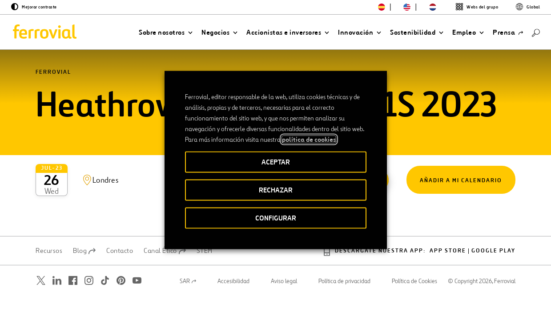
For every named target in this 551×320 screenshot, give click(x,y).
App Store (448, 231)
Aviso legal (284, 262)
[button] (165, 32)
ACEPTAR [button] (275, 162)
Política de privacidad (344, 262)
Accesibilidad (233, 262)
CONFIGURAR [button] (275, 218)
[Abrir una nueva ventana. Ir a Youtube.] (137, 261)
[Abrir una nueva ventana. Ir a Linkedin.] (57, 261)
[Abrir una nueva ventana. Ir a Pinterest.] (121, 261)
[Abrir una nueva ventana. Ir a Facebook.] (73, 261)
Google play (493, 231)
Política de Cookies (414, 262)
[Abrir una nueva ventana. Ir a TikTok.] (105, 261)
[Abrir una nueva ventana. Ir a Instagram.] (89, 261)
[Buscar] (535, 32)
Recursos (49, 232)
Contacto (119, 232)
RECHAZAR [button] (276, 190)
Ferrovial (53, 84)
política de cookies (309, 139)
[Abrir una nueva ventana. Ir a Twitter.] (41, 261)
